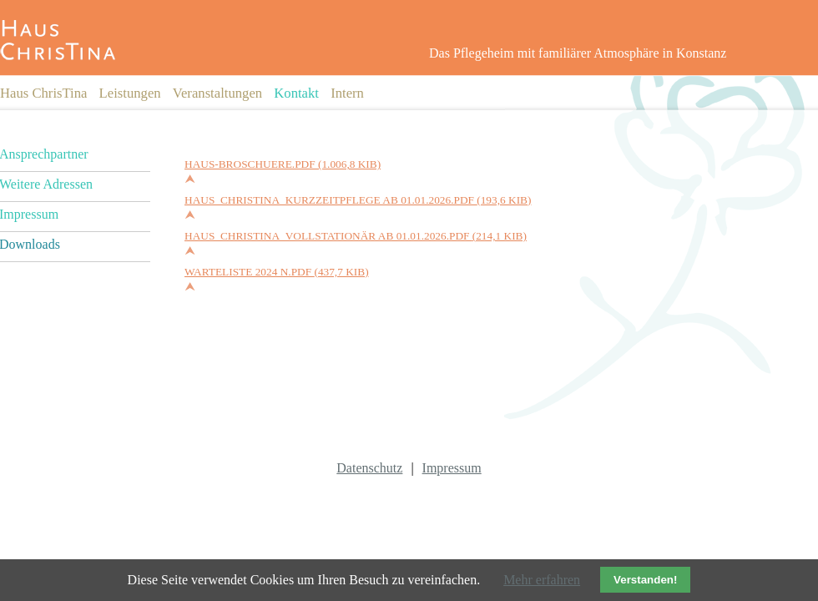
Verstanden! (645, 579)
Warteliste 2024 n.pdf (276, 271)
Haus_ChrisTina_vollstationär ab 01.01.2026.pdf (355, 236)
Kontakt (296, 93)
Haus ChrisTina (43, 93)
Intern (347, 93)
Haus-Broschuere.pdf (282, 164)
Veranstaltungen (217, 93)
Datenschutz (369, 468)
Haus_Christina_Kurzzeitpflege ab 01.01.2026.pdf (357, 200)
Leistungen (130, 93)
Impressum (452, 468)
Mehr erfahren (541, 580)
